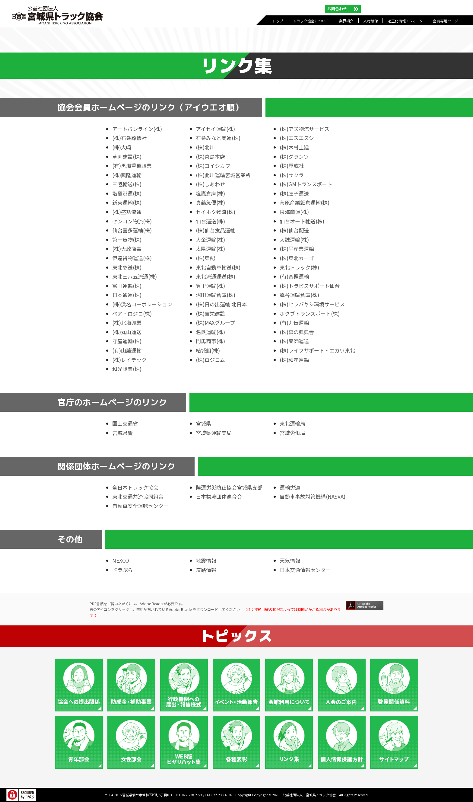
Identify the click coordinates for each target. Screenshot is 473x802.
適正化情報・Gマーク (405, 20)
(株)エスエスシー (299, 138)
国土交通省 (125, 423)
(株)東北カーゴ (297, 258)
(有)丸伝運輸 (294, 322)
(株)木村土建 (294, 147)
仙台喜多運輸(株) (132, 230)
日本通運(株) (126, 295)
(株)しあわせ (210, 184)
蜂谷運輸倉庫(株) (299, 295)
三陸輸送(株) (126, 184)
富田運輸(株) (126, 285)
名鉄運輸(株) (210, 332)
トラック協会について (311, 20)
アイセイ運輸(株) (215, 129)
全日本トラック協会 (135, 487)
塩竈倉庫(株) (210, 193)
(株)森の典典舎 (297, 332)
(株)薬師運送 (294, 341)
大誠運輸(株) (294, 239)
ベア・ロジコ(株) (132, 313)
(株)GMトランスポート (306, 184)
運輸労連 (290, 487)
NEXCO (120, 560)
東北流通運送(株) (215, 276)
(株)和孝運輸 (294, 359)
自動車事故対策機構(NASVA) (312, 496)
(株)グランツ (294, 156)
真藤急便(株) (210, 202)
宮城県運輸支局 (214, 432)
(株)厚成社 (292, 165)
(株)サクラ (292, 175)
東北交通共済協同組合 (137, 496)
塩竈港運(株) (126, 193)
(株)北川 (205, 147)
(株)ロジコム (210, 359)
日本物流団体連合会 (219, 496)
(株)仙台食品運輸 (215, 230)
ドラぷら (122, 570)
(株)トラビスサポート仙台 (310, 285)
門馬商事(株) (210, 341)
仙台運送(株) (210, 221)
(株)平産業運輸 (297, 248)
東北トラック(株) (299, 267)
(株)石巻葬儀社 (129, 138)
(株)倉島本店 (210, 156)
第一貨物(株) (126, 239)
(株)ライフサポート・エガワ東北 (317, 350)
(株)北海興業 (126, 322)
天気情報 (290, 560)
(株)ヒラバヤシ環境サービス (312, 304)
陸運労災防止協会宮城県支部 (229, 487)
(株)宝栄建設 (210, 313)
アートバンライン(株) (137, 129)
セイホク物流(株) (215, 212)
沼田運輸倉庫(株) (215, 295)
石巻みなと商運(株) (218, 138)
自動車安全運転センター (140, 506)
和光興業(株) (126, 368)
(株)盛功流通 (126, 212)
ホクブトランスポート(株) (310, 313)
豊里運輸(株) (210, 285)
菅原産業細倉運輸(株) (304, 202)
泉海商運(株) (294, 212)
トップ (277, 20)
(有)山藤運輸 (126, 350)
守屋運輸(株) (126, 341)
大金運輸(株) (210, 239)
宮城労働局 (292, 432)
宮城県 (203, 423)
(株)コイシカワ (213, 165)
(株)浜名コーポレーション (142, 304)
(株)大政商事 (126, 248)
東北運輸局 (292, 423)
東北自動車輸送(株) (218, 267)
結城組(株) (208, 350)
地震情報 (206, 560)
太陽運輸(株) (210, 248)
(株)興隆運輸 (126, 175)
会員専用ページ (445, 20)
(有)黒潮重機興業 (132, 165)
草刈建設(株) (126, 156)
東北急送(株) (126, 267)
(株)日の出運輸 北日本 (221, 304)
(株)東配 (205, 258)
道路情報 (206, 570)
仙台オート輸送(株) (302, 221)
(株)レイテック (129, 359)
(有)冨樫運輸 (294, 276)
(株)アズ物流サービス (304, 129)
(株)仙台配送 (294, 230)
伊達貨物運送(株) (132, 258)
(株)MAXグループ (215, 322)
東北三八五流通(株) (134, 276)
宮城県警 (122, 432)
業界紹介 (346, 20)
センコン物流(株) (132, 221)
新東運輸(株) (126, 202)
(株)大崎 (121, 147)
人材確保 (370, 20)
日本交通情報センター (305, 570)
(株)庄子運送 (294, 193)
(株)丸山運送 (126, 332)
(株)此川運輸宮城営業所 (223, 175)
